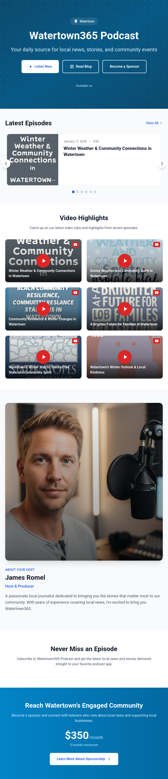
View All (154, 123)
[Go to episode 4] (86, 192)
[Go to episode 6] (95, 192)
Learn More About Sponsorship (84, 759)
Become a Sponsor (124, 66)
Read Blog (81, 66)
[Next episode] (162, 163)
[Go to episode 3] (82, 192)
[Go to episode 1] (73, 192)
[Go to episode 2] (77, 192)
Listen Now (40, 66)
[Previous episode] (6, 163)
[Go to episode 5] (90, 192)
